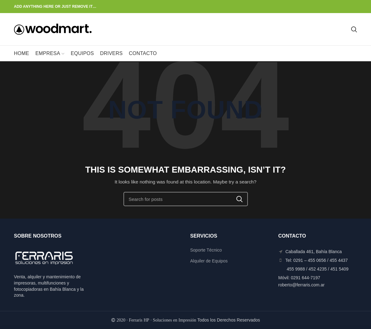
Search (239, 199)
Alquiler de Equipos (209, 260)
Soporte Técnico (206, 250)
